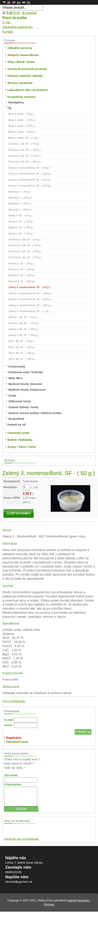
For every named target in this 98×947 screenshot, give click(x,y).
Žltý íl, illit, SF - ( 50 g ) (21, 341)
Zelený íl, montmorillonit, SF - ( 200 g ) (29, 299)
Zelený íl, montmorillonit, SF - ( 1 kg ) (29, 311)
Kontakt (7, 31)
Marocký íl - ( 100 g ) (20, 197)
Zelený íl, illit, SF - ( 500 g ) (23, 335)
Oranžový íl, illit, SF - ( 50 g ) (24, 239)
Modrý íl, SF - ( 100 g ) (21, 221)
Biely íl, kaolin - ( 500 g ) (22, 131)
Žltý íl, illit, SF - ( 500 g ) (21, 358)
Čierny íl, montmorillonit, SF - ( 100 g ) (29, 173)
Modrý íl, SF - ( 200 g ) (21, 227)
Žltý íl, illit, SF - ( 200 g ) (21, 353)
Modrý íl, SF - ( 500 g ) (21, 233)
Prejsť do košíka (14, 17)
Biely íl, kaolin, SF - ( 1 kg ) (23, 137)
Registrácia (13, 737)
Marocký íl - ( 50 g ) (19, 191)
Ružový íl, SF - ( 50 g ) (21, 263)
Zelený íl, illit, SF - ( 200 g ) (23, 329)
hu (28, 2)
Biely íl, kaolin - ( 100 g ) (22, 119)
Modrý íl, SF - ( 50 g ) (20, 215)
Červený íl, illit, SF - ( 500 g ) (24, 161)
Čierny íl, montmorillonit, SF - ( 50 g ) (29, 167)
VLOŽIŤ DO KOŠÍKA (18, 513)
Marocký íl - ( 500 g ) (20, 209)
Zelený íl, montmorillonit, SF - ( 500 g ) (29, 305)
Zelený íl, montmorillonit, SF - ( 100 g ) (29, 293)
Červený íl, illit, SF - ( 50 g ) (23, 143)
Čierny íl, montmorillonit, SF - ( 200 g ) (29, 179)
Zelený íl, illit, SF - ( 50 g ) (22, 317)
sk (8, 2)
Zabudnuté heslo (17, 741)
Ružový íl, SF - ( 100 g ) (21, 269)
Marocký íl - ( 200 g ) (20, 203)
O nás (6, 22)
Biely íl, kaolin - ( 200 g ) (22, 125)
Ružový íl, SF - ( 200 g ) (21, 275)
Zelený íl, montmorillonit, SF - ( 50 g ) (29, 287)
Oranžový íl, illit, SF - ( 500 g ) (25, 257)
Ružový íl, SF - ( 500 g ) (21, 281)
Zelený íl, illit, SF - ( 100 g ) (23, 323)
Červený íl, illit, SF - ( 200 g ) (24, 155)
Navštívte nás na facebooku (21, 838)
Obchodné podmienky (17, 27)
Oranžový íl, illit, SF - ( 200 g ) (25, 251)
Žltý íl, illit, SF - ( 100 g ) (21, 347)
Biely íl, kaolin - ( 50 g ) (21, 113)
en (18, 2)
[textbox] (22, 8)
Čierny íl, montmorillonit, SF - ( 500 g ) (29, 185)
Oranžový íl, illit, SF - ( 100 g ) (25, 245)
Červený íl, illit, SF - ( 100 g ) (24, 149)
